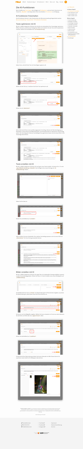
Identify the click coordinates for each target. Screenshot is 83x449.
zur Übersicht (71, 7)
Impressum (54, 431)
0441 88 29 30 (25, 433)
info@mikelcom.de (27, 435)
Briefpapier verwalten (73, 22)
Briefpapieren (44, 10)
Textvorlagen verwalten (73, 24)
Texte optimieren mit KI (73, 13)
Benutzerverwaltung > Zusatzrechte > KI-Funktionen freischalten (31, 21)
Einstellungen (71, 39)
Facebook (41, 433)
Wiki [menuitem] (47, 2)
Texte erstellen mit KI (73, 14)
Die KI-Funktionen (72, 38)
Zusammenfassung (72, 20)
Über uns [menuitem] (52, 2)
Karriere (53, 435)
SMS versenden (71, 32)
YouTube (41, 431)
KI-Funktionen (49, 12)
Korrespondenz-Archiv (73, 33)
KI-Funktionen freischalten (74, 11)
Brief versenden (71, 29)
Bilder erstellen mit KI (73, 16)
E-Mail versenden (72, 30)
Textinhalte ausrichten (73, 25)
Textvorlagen (28, 10)
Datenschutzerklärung (56, 433)
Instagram (41, 435)
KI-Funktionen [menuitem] (40, 2)
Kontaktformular (26, 431)
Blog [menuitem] (58, 2)
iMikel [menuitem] (23, 2)
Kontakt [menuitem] (62, 2)
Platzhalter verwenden (73, 27)
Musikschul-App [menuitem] (31, 2)
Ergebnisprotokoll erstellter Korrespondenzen (74, 36)
